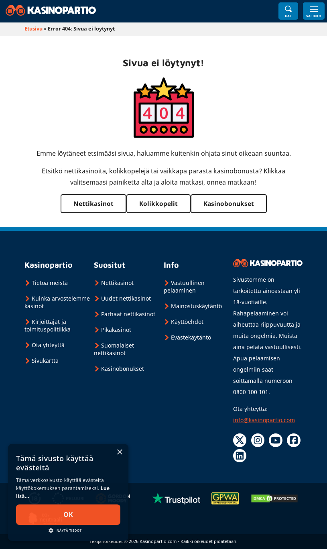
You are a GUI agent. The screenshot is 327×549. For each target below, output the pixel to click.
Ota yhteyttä (48, 345)
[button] (68, 530)
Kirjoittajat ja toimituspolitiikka (47, 325)
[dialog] (68, 492)
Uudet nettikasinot (126, 298)
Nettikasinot (93, 203)
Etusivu (33, 28)
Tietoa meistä (50, 283)
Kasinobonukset (228, 203)
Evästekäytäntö (191, 337)
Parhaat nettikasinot (128, 314)
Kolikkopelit (158, 203)
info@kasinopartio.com (264, 420)
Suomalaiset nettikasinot (114, 349)
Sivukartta (45, 360)
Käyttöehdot (187, 321)
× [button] (119, 452)
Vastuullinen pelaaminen (184, 286)
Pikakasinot (116, 329)
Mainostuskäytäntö (196, 306)
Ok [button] (68, 514)
